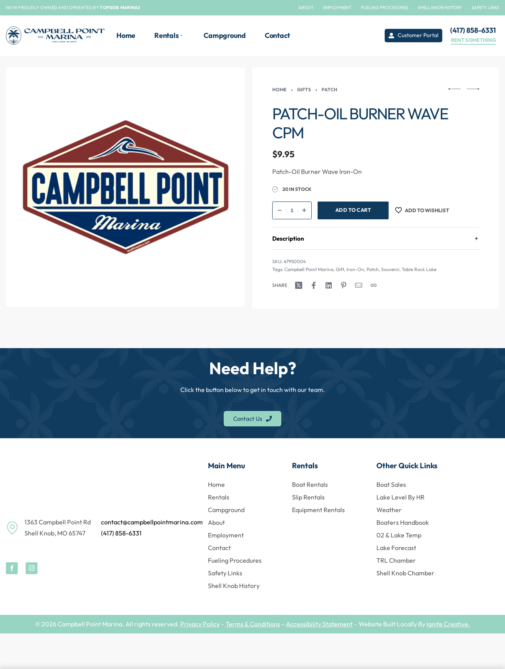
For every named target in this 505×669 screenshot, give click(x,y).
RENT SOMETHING (473, 40)
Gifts (304, 89)
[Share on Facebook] (313, 285)
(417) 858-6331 (121, 533)
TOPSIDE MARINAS (120, 7)
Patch (329, 89)
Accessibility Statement (319, 624)
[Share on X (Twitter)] (298, 285)
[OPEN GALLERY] (125, 187)
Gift (340, 269)
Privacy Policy (200, 624)
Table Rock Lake (419, 269)
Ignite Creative (447, 624)
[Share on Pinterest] (343, 285)
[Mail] (358, 285)
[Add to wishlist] (422, 210)
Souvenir (390, 269)
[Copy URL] (373, 285)
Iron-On (355, 269)
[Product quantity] (292, 210)
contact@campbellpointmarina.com (152, 522)
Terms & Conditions (253, 624)
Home (279, 89)
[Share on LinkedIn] (328, 285)
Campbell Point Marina (308, 269)
